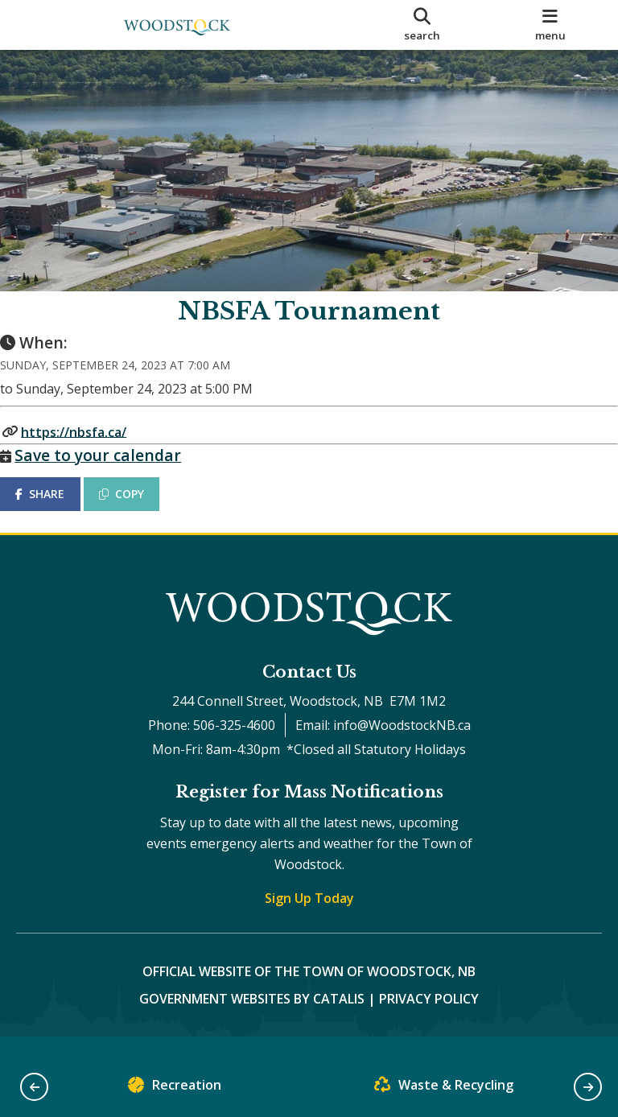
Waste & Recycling (443, 1088)
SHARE (55, 509)
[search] (422, 25)
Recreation (174, 1088)
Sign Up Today (309, 916)
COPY (137, 509)
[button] (34, 1087)
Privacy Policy (429, 1017)
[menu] (550, 25)
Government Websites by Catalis (252, 1017)
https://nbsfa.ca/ (89, 447)
